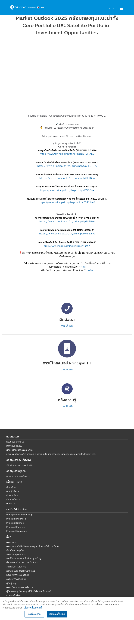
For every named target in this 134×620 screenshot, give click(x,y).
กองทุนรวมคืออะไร (15, 441)
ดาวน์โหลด (11, 542)
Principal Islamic (15, 522)
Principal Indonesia (16, 518)
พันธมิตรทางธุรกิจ (15, 550)
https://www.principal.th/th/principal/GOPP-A (67, 221)
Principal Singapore (16, 531)
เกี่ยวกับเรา (11, 487)
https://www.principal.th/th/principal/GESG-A (67, 178)
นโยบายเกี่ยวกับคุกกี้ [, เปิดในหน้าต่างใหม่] (33, 607)
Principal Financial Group (19, 514)
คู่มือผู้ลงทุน (11, 583)
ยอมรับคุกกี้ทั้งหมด (57, 614)
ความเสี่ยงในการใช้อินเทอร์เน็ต (20, 570)
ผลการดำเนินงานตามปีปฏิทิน (19, 450)
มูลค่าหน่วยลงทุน (14, 445)
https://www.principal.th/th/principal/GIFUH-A (67, 202)
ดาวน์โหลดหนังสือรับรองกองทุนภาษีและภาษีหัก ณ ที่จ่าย (32, 546)
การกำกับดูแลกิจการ (16, 554)
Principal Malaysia (15, 526)
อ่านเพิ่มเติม (67, 326)
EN (109, 8)
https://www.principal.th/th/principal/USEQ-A (67, 233)
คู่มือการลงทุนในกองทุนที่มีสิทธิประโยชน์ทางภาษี (28, 591)
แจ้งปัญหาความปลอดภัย (17, 574)
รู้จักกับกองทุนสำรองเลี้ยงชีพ (19, 465)
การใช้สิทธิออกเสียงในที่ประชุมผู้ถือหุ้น (24, 558)
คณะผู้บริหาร (12, 491)
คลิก (83, 266)
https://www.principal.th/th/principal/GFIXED (67, 153)
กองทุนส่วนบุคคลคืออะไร (18, 476)
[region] (67, 608)
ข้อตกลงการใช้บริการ (16, 566)
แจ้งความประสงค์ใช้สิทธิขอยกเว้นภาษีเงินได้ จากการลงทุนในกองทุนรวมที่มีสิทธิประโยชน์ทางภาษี (51, 454)
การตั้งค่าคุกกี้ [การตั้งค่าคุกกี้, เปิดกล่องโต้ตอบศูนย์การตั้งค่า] (34, 614)
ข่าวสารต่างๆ (12, 495)
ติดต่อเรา (10, 503)
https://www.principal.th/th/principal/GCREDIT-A (67, 166)
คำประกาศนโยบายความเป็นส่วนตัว (22, 562)
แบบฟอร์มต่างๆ (13, 595)
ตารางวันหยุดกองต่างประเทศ (20, 587)
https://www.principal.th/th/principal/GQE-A (67, 190)
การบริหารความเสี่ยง (16, 579)
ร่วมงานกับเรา (13, 499)
